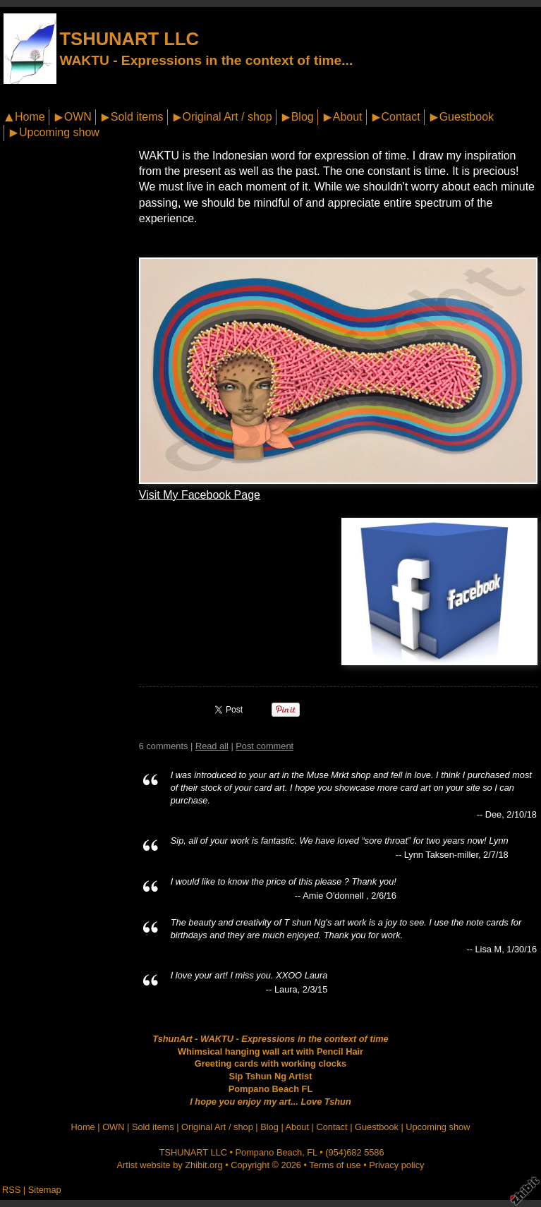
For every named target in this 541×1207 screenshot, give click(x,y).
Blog (302, 117)
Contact (401, 117)
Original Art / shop (227, 117)
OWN (78, 117)
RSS (11, 1189)
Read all (212, 746)
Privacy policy (396, 1165)
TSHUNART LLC (129, 39)
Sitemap (44, 1189)
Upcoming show (59, 132)
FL (312, 1152)
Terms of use (334, 1165)
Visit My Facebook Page (199, 495)
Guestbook (466, 117)
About (348, 117)
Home (30, 117)
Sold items (137, 117)
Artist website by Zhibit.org (170, 1165)
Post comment (264, 746)
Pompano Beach (269, 1152)
